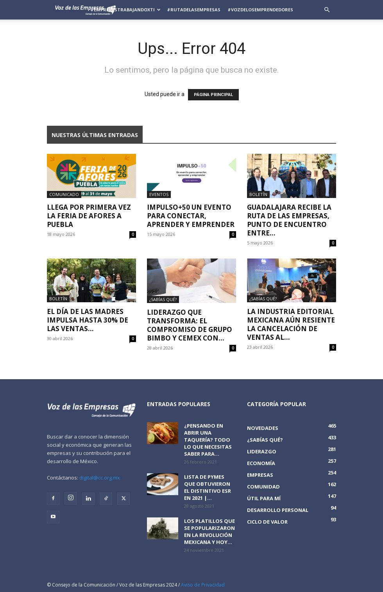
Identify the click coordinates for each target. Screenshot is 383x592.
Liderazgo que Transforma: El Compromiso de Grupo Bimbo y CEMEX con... (189, 325)
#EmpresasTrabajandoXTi (125, 9)
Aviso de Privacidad (203, 584)
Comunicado (64, 194)
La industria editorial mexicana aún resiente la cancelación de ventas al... (291, 324)
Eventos (158, 194)
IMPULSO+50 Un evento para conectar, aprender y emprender (190, 216)
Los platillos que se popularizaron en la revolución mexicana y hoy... (209, 531)
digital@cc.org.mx (99, 477)
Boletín (258, 194)
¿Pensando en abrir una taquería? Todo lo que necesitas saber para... (208, 439)
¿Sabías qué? (163, 299)
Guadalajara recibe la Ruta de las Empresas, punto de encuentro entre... (289, 220)
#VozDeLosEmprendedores (260, 9)
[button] (326, 10)
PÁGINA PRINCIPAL (213, 94)
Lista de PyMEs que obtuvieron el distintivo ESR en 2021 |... (207, 487)
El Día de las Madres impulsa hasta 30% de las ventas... (87, 320)
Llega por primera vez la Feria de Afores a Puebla (89, 216)
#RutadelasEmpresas (193, 9)
